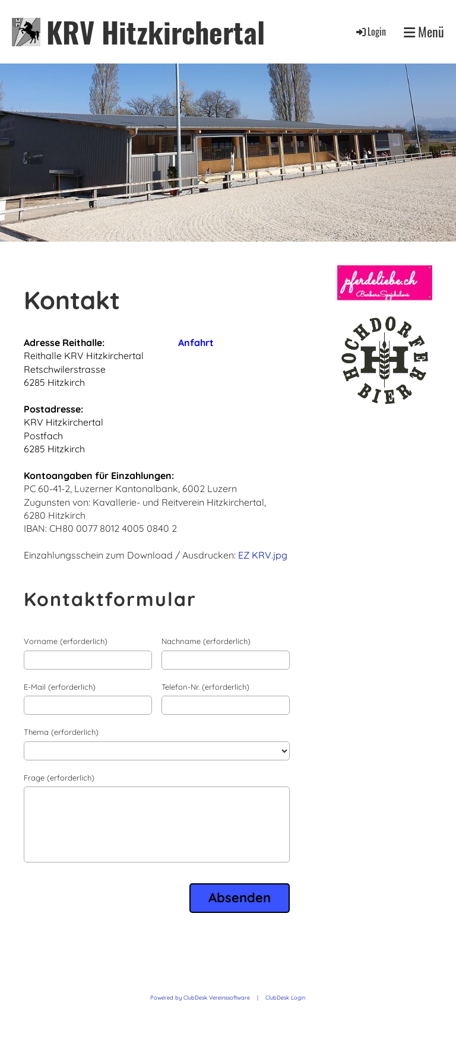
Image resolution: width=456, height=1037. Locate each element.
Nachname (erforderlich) (206, 641)
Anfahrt (196, 342)
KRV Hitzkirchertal (155, 32)
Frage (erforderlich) (59, 777)
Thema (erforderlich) (61, 732)
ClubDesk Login (285, 997)
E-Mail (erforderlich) (60, 687)
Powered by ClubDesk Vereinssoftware (200, 997)
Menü (424, 32)
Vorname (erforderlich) (65, 641)
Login (370, 31)
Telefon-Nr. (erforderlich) (205, 687)
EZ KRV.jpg (262, 555)
